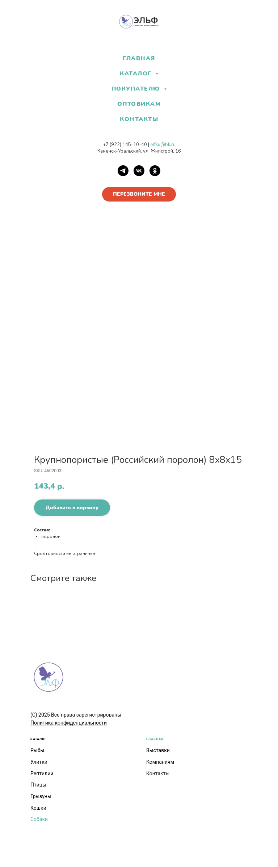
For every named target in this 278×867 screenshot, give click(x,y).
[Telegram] (123, 170)
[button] (139, 194)
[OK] (154, 170)
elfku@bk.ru (163, 144)
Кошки (38, 808)
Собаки (39, 819)
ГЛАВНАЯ (139, 58)
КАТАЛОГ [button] (137, 74)
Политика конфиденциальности (68, 723)
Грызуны (40, 796)
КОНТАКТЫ (139, 119)
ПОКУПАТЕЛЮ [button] (137, 89)
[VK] (139, 170)
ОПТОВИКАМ (139, 104)
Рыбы (37, 750)
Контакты (157, 773)
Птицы (38, 785)
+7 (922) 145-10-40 (125, 144)
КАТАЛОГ (38, 739)
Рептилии (41, 773)
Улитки (38, 762)
